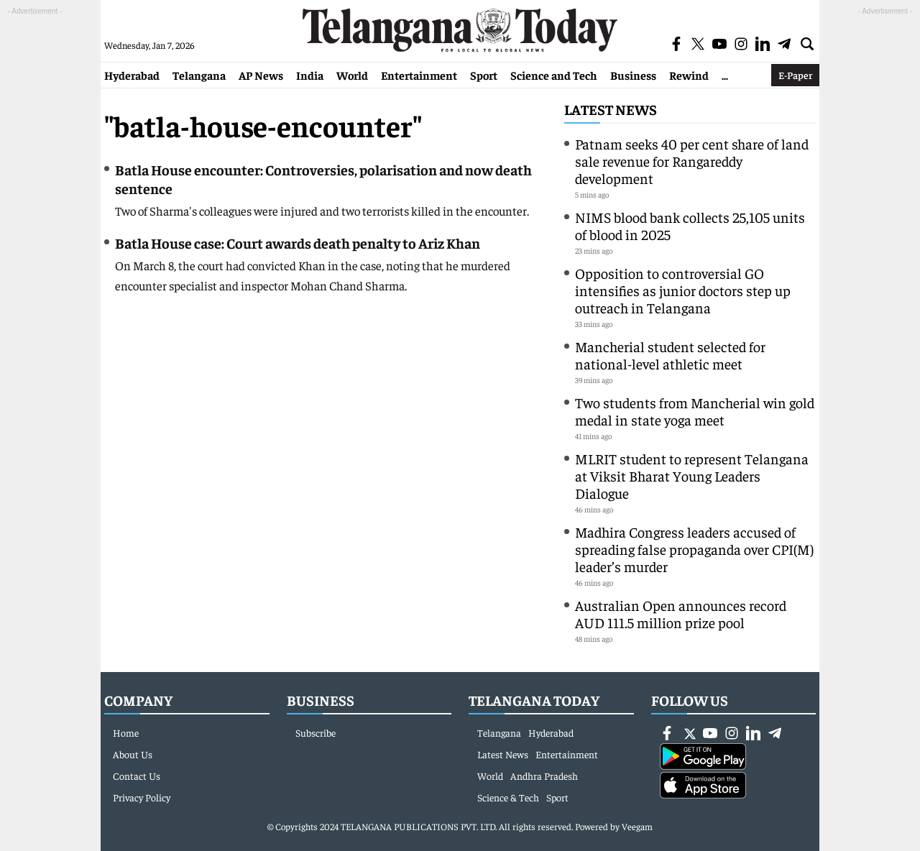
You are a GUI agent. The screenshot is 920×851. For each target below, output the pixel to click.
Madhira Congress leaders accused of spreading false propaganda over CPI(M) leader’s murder (694, 549)
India (309, 75)
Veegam (637, 826)
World (352, 75)
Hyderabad (132, 75)
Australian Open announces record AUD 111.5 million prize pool (680, 613)
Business (633, 75)
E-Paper (795, 74)
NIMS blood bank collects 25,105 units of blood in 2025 (690, 225)
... (725, 75)
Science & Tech (508, 797)
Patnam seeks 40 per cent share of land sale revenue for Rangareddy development (692, 160)
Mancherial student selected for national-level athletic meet (670, 354)
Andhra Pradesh (544, 775)
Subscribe (315, 732)
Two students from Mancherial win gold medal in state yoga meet (694, 410)
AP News (261, 75)
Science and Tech (553, 75)
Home (126, 732)
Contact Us (136, 775)
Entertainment (419, 75)
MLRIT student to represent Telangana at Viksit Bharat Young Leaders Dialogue (692, 475)
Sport (483, 75)
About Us (132, 754)
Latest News (610, 109)
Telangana (199, 75)
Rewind (689, 75)
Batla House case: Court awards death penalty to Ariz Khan (297, 243)
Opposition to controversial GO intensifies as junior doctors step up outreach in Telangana (683, 290)
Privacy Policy (141, 797)
